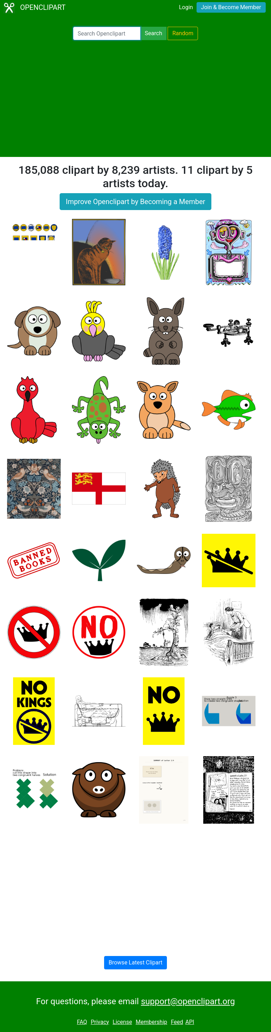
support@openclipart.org (188, 1001)
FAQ (82, 1022)
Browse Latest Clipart (136, 962)
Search (153, 33)
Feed (177, 1022)
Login (186, 7)
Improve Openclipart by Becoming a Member (135, 201)
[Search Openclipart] (106, 33)
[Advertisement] (135, 98)
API (189, 1022)
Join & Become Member (231, 7)
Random (182, 33)
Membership (151, 1022)
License (122, 1022)
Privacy (100, 1022)
